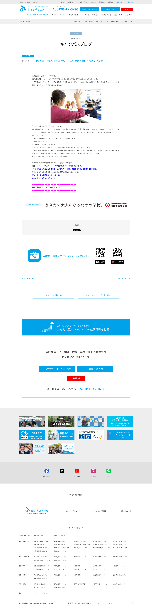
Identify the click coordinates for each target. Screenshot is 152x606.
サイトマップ (122, 603)
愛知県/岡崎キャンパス (99, 557)
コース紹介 (85, 15)
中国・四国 (114, 21)
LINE (109, 476)
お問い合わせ (125, 511)
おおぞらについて (58, 15)
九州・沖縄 (124, 21)
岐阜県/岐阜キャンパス (60, 560)
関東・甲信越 (89, 21)
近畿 (106, 21)
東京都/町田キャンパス (40, 548)
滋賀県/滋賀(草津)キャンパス (42, 566)
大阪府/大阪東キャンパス (100, 566)
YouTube (77, 476)
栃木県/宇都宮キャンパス (41, 541)
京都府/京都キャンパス (60, 566)
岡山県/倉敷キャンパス (60, 575)
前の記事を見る (29, 278)
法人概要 (70, 603)
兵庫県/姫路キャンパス (99, 569)
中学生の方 (61, 2)
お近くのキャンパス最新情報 (125, 2)
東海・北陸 (99, 21)
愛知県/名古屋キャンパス (120, 557)
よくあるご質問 (99, 511)
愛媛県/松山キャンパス (40, 578)
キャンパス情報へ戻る (54, 295)
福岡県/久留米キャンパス (100, 584)
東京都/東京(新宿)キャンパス (101, 544)
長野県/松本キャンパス (60, 551)
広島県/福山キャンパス (80, 575)
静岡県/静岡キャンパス (60, 557)
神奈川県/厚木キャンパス (120, 548)
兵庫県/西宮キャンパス (60, 569)
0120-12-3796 (65, 9)
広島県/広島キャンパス (99, 575)
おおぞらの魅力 (72, 15)
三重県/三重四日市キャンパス (42, 560)
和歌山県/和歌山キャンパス (41, 569)
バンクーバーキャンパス (41, 593)
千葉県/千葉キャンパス (60, 544)
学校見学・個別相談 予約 (90, 9)
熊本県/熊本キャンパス (60, 587)
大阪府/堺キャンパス (119, 566)
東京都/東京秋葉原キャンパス (82, 544)
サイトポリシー (98, 603)
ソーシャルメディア (110, 603)
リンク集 (130, 603)
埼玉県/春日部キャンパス (81, 541)
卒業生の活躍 (106, 15)
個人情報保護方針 (87, 603)
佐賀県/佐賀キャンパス (119, 584)
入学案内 (128, 15)
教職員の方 (102, 2)
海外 (131, 21)
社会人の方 (93, 2)
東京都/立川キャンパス (119, 544)
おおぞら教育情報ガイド (76, 495)
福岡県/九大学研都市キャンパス (82, 584)
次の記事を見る (122, 278)
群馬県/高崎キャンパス (60, 541)
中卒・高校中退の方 (81, 2)
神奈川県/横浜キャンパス (81, 548)
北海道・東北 (78, 21)
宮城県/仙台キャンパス (40, 535)
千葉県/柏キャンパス (40, 544)
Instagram (93, 476)
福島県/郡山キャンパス (60, 535)
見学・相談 (118, 15)
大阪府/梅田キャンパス (80, 566)
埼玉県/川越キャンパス (99, 541)
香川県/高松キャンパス (119, 575)
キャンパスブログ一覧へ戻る (99, 295)
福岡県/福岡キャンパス (60, 584)
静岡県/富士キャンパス (40, 557)
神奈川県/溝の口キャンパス (61, 548)
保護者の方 (111, 2)
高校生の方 (70, 2)
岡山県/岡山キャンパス (40, 575)
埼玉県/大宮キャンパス (119, 541)
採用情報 (77, 603)
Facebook (46, 476)
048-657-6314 (54, 187)
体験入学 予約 (110, 9)
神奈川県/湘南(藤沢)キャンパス (102, 548)
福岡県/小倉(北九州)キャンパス (42, 584)
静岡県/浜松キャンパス (80, 557)
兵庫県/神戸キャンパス (80, 569)
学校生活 (95, 15)
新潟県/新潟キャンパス (40, 551)
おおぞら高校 (34, 10)
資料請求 (127, 9)
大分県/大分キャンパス (40, 587)
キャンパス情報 (24, 21)
